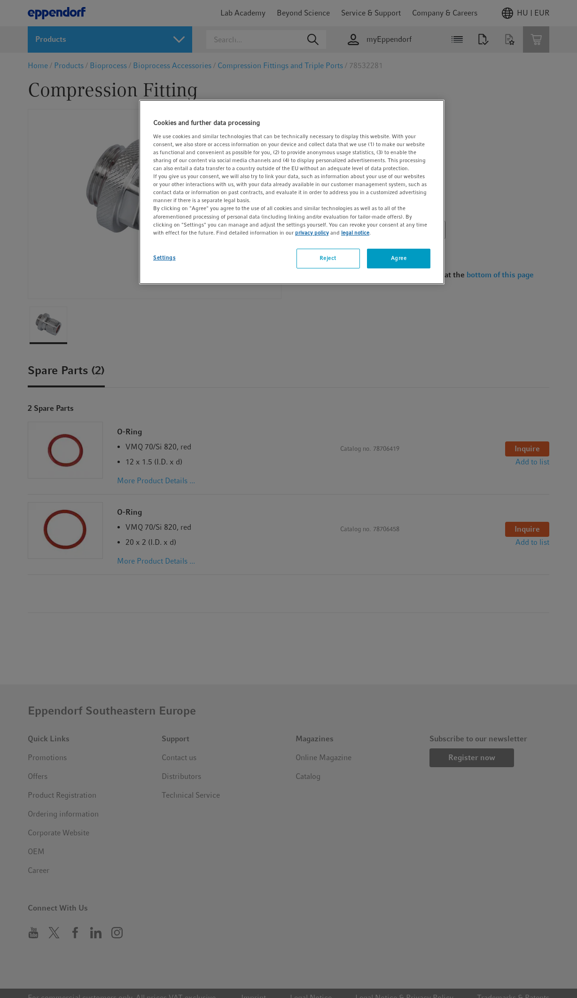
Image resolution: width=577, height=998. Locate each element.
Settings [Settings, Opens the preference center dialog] (164, 257)
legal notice (355, 232)
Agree (399, 258)
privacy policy (312, 232)
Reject (328, 258)
